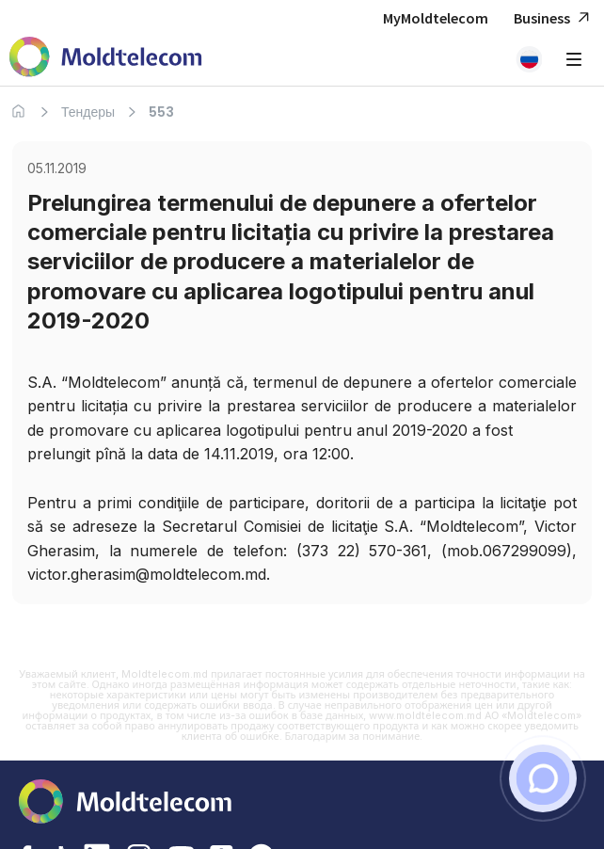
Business (554, 18)
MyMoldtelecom (435, 17)
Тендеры (88, 112)
